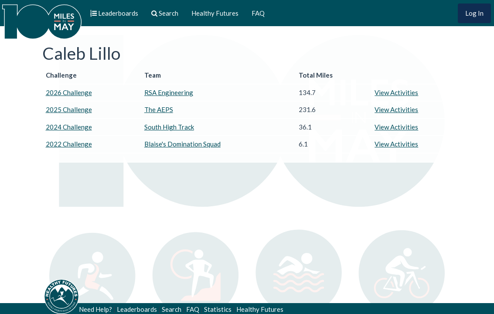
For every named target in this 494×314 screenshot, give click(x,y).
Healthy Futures (214, 13)
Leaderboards (137, 309)
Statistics (218, 309)
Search (171, 309)
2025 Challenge (69, 109)
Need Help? (95, 309)
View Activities (396, 92)
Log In (474, 13)
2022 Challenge (69, 144)
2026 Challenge (69, 92)
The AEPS (158, 109)
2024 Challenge (69, 127)
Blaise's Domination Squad (182, 144)
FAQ (258, 13)
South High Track (169, 127)
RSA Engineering (168, 92)
